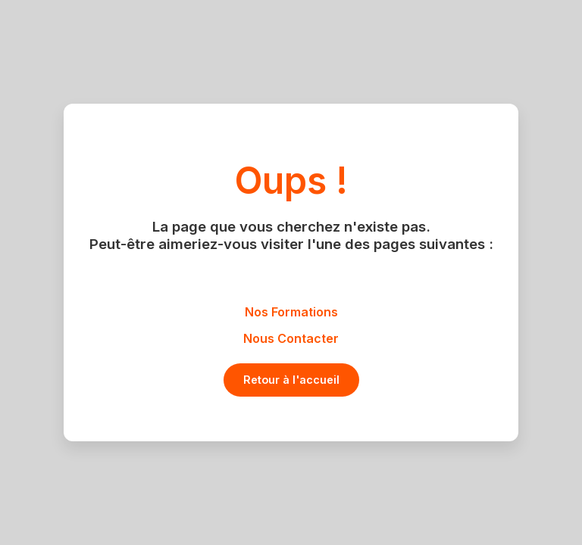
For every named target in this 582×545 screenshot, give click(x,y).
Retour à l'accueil (291, 379)
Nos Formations (291, 311)
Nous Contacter (291, 338)
